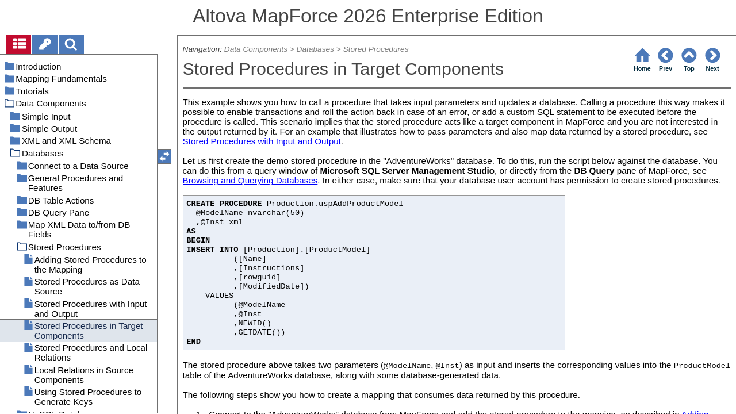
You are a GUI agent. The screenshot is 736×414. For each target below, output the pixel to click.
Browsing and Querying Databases (250, 180)
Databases (315, 49)
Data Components (256, 49)
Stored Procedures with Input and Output (262, 141)
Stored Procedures (376, 49)
